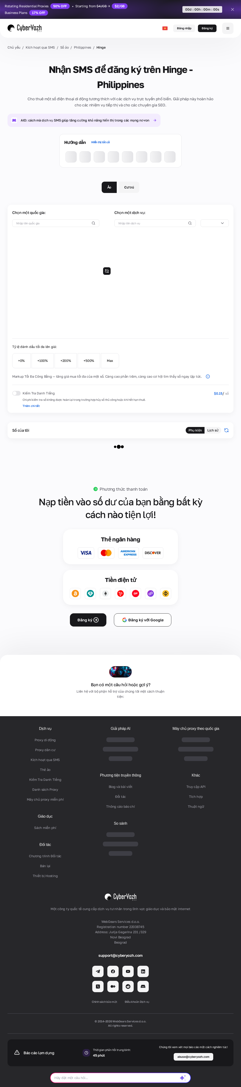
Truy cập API (195, 787)
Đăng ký (207, 28)
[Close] (232, 9)
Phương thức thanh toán (124, 489)
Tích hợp (196, 796)
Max (110, 361)
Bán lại (45, 866)
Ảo (109, 187)
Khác (196, 775)
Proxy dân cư (45, 750)
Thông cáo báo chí (120, 806)
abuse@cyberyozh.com (193, 1056)
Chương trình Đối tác (45, 856)
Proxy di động (45, 740)
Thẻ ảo (45, 770)
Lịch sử (212, 430)
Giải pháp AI (120, 729)
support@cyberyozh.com (120, 955)
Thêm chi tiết (31, 406)
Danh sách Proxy (45, 789)
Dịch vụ (45, 729)
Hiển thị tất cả (100, 142)
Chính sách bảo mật (104, 1001)
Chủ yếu (14, 47)
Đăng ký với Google (143, 620)
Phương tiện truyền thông (120, 775)
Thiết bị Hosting (45, 876)
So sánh (120, 823)
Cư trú (129, 187)
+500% (89, 361)
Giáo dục (45, 816)
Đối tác (45, 845)
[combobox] (215, 223)
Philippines (82, 47)
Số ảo (64, 47)
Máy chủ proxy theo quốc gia (196, 729)
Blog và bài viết (121, 787)
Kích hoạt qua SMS (40, 47)
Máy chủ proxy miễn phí (45, 799)
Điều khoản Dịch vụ (137, 1001)
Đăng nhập (184, 28)
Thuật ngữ (196, 806)
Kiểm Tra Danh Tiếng (45, 780)
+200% (65, 361)
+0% (21, 361)
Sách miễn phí (45, 828)
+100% (42, 361)
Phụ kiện (195, 430)
